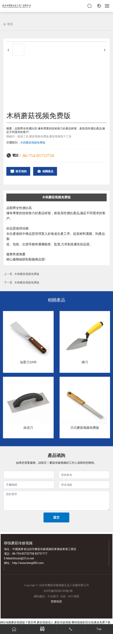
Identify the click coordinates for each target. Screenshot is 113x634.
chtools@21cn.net (23, 558)
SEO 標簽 (73, 596)
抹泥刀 (28, 427)
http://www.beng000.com (28, 563)
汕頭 (63, 596)
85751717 (41, 553)
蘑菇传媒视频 (62, 622)
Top (99, 629)
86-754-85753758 (38, 155)
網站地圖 (5, 622)
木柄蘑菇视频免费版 (26, 274)
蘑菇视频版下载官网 (23, 622)
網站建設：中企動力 (46, 596)
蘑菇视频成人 (45, 622)
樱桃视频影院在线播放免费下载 (90, 622)
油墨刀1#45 (28, 362)
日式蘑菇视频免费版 (85, 427)
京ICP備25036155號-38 (57, 591)
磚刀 (85, 362)
